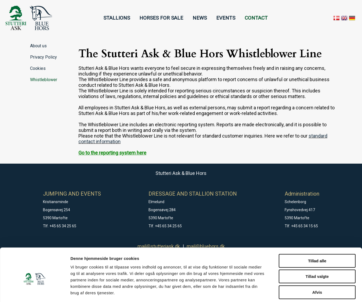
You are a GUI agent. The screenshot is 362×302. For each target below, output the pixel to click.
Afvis (317, 267)
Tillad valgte (317, 252)
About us (38, 45)
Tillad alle (317, 236)
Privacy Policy (43, 57)
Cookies (38, 68)
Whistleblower (43, 79)
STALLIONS (116, 18)
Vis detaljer (279, 291)
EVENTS (225, 18)
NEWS (200, 18)
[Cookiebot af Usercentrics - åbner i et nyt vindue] (34, 291)
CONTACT (256, 18)
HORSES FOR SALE (161, 18)
